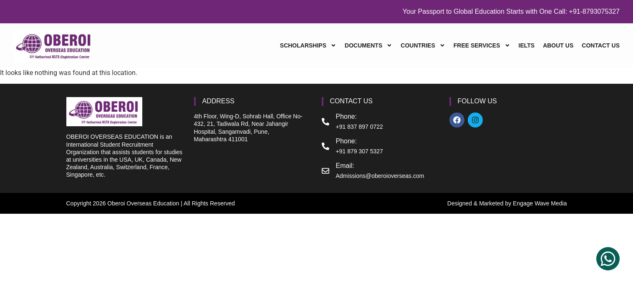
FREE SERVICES (482, 45)
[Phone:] (325, 121)
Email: (345, 165)
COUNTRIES (423, 45)
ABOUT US (558, 45)
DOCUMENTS (368, 45)
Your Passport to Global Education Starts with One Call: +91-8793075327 (511, 11)
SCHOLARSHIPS (308, 45)
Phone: (346, 116)
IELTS (527, 45)
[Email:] (325, 171)
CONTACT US (601, 45)
